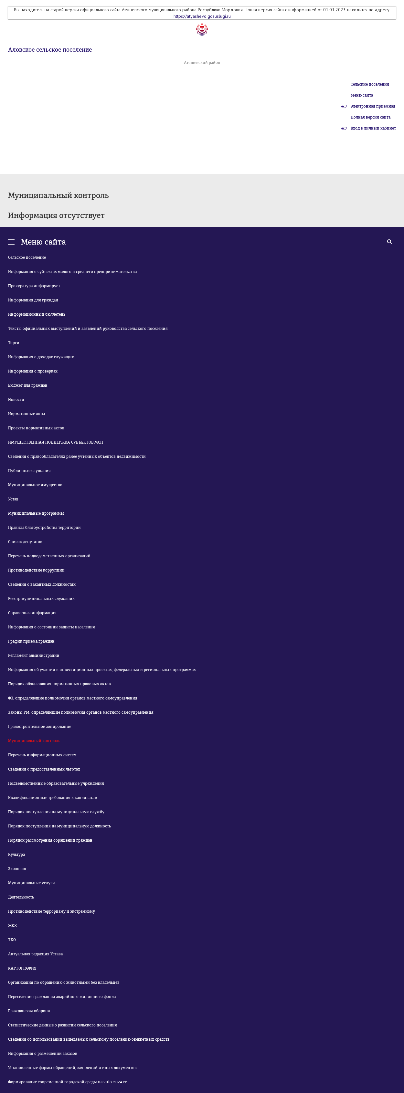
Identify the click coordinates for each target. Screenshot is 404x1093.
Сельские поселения (370, 84)
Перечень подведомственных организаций (49, 556)
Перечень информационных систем (42, 755)
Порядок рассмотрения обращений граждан (50, 840)
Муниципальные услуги (31, 883)
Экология (17, 869)
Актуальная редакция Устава (35, 954)
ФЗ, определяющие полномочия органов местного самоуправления (72, 698)
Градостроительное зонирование (39, 726)
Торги (13, 343)
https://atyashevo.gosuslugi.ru (202, 16)
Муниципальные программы (36, 513)
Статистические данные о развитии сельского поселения (62, 1025)
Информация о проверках (33, 371)
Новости (16, 399)
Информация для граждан (33, 300)
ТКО (12, 940)
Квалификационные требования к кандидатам (52, 797)
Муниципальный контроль (34, 741)
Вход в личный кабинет (373, 128)
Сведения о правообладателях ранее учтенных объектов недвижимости (77, 456)
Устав (13, 499)
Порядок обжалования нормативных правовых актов (59, 684)
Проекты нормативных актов (36, 428)
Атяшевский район (202, 62)
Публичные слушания (29, 470)
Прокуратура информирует (34, 286)
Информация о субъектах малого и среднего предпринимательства (72, 271)
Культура (16, 854)
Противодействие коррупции (36, 570)
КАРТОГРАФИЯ (22, 968)
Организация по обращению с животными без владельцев (64, 982)
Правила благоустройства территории (44, 527)
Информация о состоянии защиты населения (51, 627)
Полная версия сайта (370, 117)
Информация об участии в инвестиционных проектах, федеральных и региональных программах (102, 669)
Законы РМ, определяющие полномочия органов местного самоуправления (81, 712)
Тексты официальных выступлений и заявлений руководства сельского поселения (88, 328)
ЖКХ (12, 925)
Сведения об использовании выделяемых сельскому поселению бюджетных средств (89, 1039)
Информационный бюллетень (36, 314)
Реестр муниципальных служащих (41, 598)
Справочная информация (32, 613)
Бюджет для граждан (28, 385)
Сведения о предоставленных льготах (44, 769)
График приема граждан (31, 641)
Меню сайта (362, 95)
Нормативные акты (26, 414)
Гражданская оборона (29, 1011)
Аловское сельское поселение (50, 49)
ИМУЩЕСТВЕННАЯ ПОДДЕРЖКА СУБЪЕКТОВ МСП (55, 442)
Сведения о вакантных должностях (42, 584)
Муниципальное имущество (35, 485)
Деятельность (21, 897)
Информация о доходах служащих (41, 357)
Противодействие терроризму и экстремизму (51, 911)
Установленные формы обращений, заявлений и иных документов (72, 1068)
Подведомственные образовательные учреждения (56, 783)
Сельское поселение (27, 257)
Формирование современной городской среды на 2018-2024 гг (67, 1082)
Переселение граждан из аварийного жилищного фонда (62, 996)
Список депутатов (25, 542)
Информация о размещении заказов (42, 1053)
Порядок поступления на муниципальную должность (59, 826)
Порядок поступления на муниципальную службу (56, 812)
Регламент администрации (33, 655)
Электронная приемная (373, 106)
